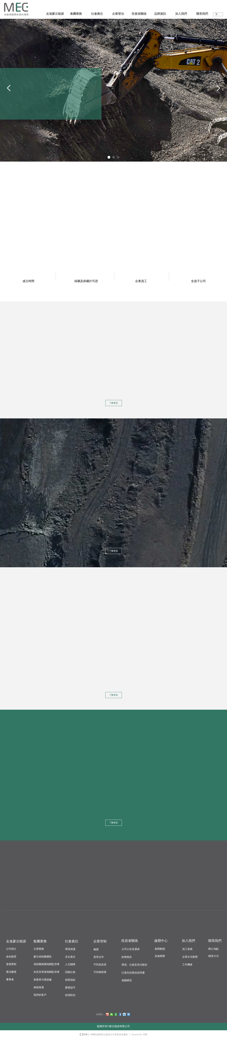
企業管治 (118, 13)
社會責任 (97, 13)
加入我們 (181, 13)
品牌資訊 (160, 13)
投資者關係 (139, 13)
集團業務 (76, 13)
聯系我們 (202, 13)
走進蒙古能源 (55, 13)
